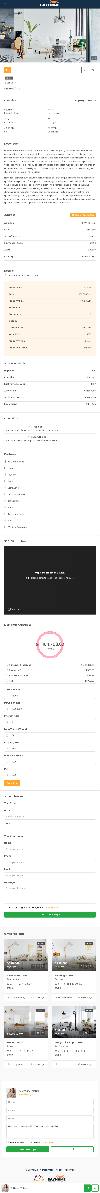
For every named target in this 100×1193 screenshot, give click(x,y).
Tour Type (10, 803)
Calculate (12, 783)
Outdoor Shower (16, 495)
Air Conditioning (16, 462)
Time (7, 824)
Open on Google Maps (83, 215)
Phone (7, 856)
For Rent (9, 79)
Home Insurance (13, 756)
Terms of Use (51, 908)
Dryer (10, 468)
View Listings (26, 1095)
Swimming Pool (16, 514)
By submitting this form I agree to (31, 907)
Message (9, 883)
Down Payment (13, 703)
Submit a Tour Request (50, 915)
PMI (6, 769)
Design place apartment (69, 1043)
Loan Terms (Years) (15, 729)
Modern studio (15, 1043)
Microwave (13, 488)
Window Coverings (17, 527)
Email (7, 869)
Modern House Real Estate (69, 998)
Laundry (12, 475)
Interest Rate (11, 716)
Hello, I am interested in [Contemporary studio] (50, 1131)
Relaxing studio (64, 976)
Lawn (10, 481)
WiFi (10, 521)
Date (7, 810)
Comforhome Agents (19, 998)
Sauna (11, 508)
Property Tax (11, 742)
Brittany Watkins (17, 1065)
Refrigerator (14, 501)
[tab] (7, 70)
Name (7, 843)
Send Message (28, 1150)
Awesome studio (17, 976)
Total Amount (12, 690)
